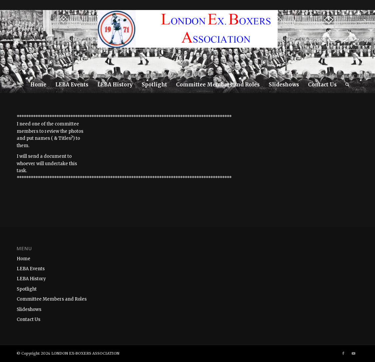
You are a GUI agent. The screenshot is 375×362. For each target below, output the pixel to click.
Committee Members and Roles (52, 299)
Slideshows (29, 309)
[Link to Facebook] (353, 43)
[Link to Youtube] (363, 43)
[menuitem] (38, 84)
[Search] (345, 84)
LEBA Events (31, 269)
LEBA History (31, 279)
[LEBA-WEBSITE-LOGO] (188, 43)
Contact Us (28, 319)
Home (23, 259)
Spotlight (27, 289)
